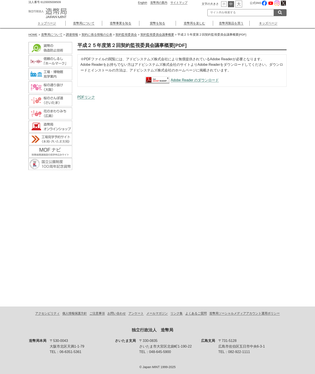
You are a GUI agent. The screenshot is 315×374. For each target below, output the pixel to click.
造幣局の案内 (158, 2)
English (142, 2)
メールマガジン (157, 313)
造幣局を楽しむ (194, 23)
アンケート (136, 313)
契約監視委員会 (126, 34)
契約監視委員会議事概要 (157, 34)
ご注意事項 (97, 313)
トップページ (47, 23)
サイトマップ (178, 2)
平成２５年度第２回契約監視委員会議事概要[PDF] (182, 198)
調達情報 (72, 34)
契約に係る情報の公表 (97, 34)
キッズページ (268, 23)
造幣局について (83, 23)
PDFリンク (86, 97)
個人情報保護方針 (74, 313)
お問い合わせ (116, 313)
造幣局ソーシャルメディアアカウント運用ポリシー (244, 313)
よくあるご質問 (196, 313)
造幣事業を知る (120, 23)
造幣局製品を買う (231, 23)
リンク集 (176, 313)
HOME (32, 34)
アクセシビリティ (47, 313)
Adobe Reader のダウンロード (195, 80)
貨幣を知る (157, 23)
